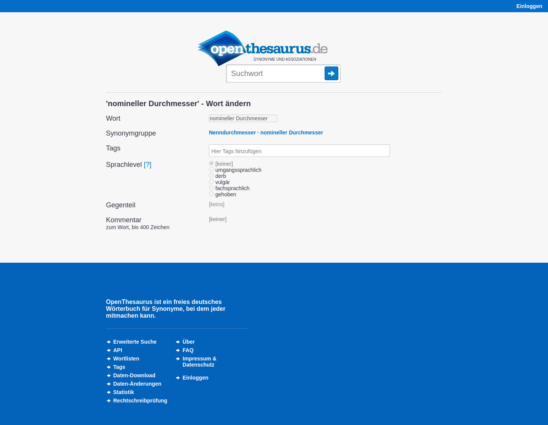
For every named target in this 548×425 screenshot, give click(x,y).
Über (189, 342)
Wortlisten (126, 359)
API (117, 350)
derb (217, 176)
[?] (148, 164)
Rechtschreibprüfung (140, 401)
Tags (119, 367)
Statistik (123, 392)
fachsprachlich (229, 188)
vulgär (219, 182)
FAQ (188, 350)
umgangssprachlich (235, 170)
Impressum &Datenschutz (200, 362)
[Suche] (283, 74)
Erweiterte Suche (135, 342)
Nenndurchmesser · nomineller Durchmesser (266, 132)
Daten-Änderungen (137, 384)
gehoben (222, 194)
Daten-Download (134, 375)
